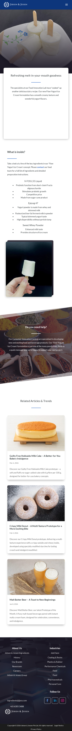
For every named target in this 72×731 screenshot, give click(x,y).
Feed (55, 675)
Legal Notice (58, 725)
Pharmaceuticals (55, 679)
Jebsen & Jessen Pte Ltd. (30, 725)
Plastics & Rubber (55, 662)
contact (40, 167)
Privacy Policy (36, 729)
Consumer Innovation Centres (25, 339)
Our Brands (17, 662)
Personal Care (55, 684)
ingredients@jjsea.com (17, 700)
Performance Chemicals (55, 666)
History (17, 657)
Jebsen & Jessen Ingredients (17, 653)
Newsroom (17, 666)
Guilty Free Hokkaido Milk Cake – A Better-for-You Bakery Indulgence (35, 457)
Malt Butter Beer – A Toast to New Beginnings (32, 599)
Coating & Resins (55, 657)
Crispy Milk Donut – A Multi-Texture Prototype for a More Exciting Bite (36, 527)
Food (55, 671)
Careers (17, 671)
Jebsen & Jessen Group (17, 675)
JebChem (55, 653)
